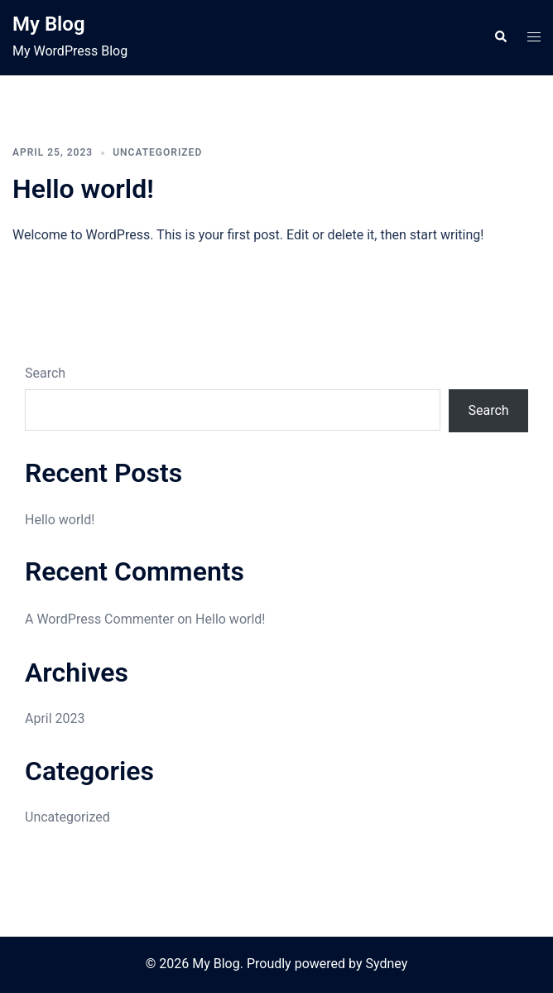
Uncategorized (157, 152)
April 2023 (55, 718)
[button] (500, 37)
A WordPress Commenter (99, 619)
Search (45, 373)
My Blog (48, 24)
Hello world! (83, 189)
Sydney (386, 963)
